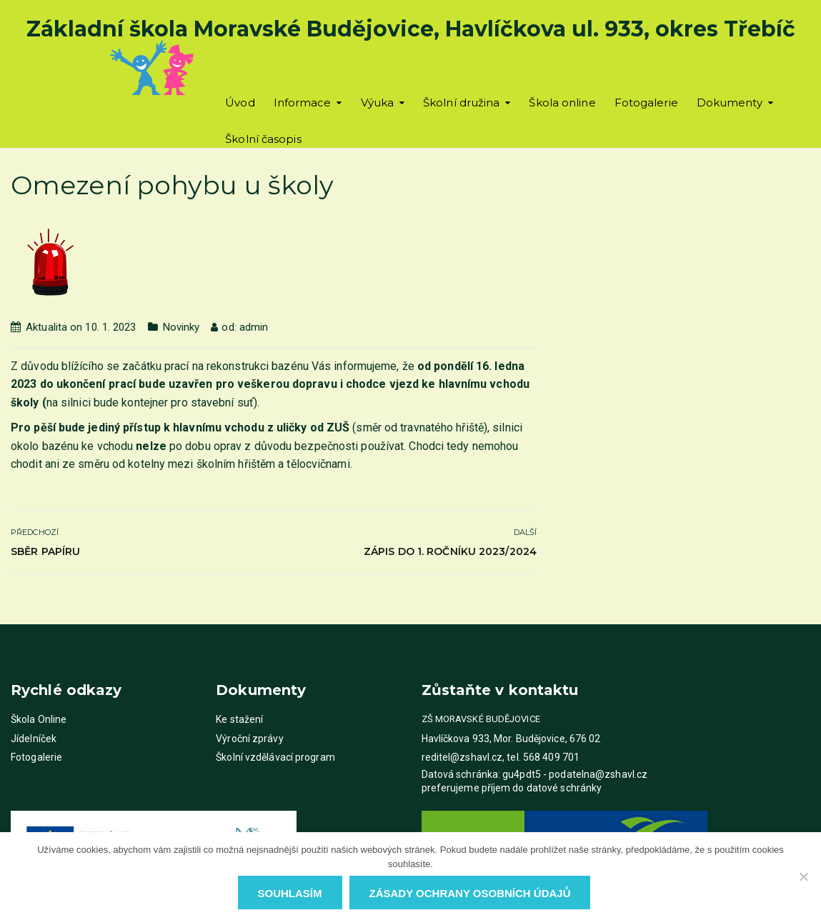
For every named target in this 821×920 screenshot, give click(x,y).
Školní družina (461, 102)
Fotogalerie (646, 102)
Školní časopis (263, 139)
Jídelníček (33, 738)
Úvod (239, 102)
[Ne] (803, 876)
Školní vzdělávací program (275, 757)
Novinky (181, 327)
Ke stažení (239, 719)
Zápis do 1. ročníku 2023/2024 (450, 551)
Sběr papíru (45, 551)
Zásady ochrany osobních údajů (470, 893)
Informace (303, 102)
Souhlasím (290, 893)
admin (254, 327)
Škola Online (38, 719)
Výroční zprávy (249, 738)
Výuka (377, 102)
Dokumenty (729, 102)
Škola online (562, 102)
